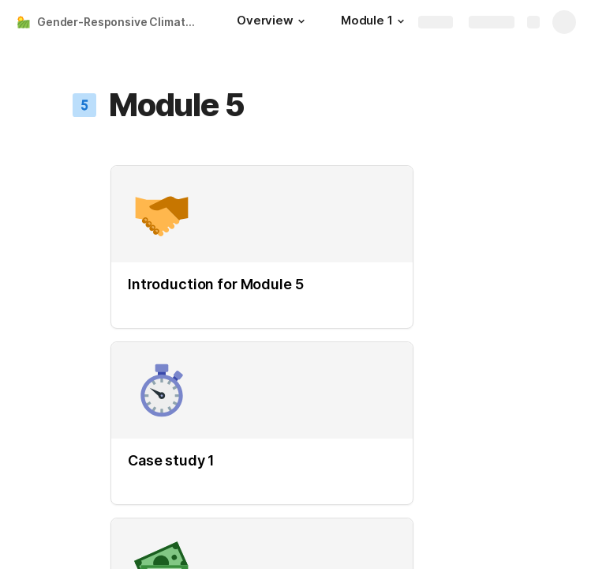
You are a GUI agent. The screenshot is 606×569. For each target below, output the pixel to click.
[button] (301, 21)
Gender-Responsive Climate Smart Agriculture (121, 21)
